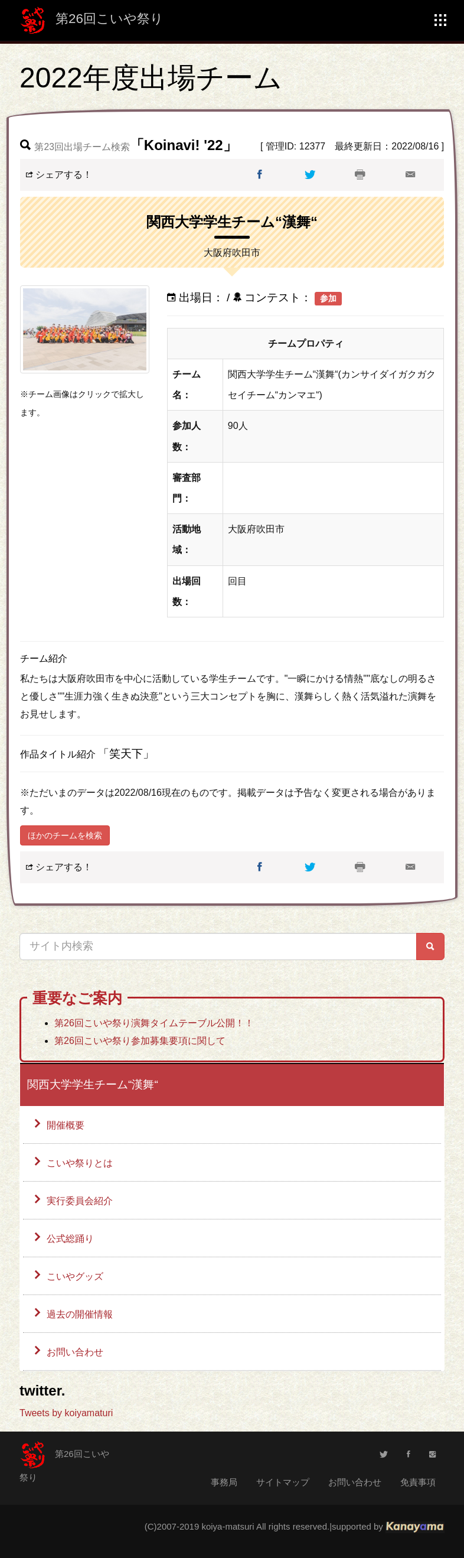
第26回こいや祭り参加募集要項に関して (140, 1041)
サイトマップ (282, 1482)
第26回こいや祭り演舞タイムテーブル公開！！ (154, 1023)
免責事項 (418, 1482)
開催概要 (65, 1125)
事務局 (224, 1482)
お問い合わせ (75, 1352)
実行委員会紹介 (80, 1201)
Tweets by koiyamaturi (66, 1413)
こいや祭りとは (80, 1163)
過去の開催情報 (80, 1314)
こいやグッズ (75, 1276)
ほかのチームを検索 (65, 835)
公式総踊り (70, 1239)
